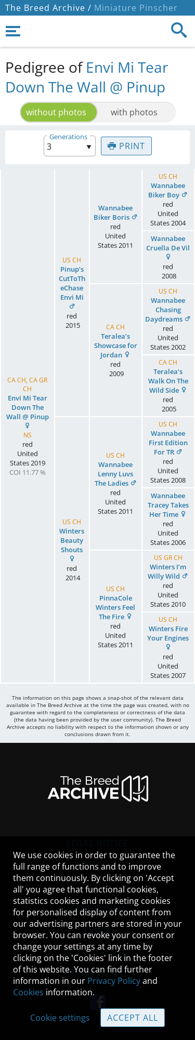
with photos (134, 112)
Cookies (28, 992)
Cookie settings (60, 1017)
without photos (56, 112)
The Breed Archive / (48, 8)
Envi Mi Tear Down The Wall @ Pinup (86, 77)
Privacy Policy (113, 980)
